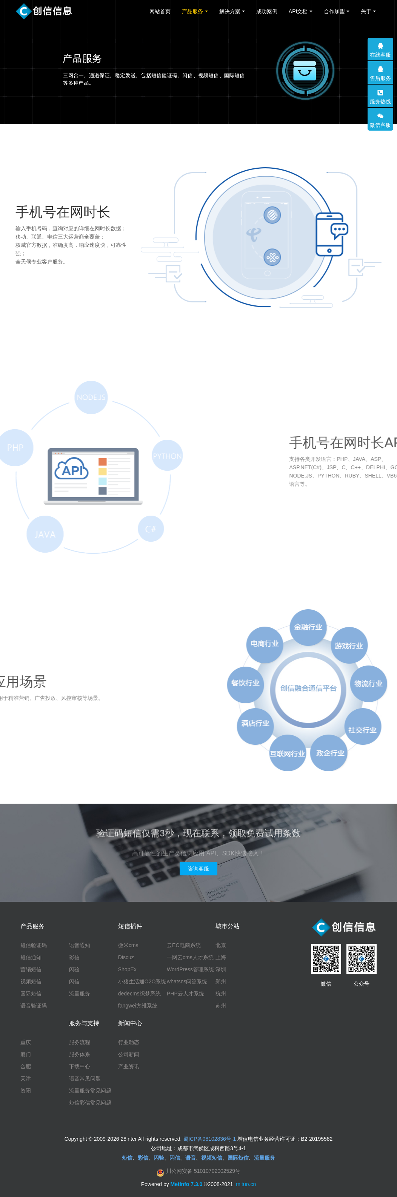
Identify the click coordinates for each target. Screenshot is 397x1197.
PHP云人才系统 (185, 994)
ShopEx (127, 969)
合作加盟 (334, 11)
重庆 (25, 1042)
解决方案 (229, 11)
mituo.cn (246, 1184)
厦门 (25, 1054)
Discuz (126, 957)
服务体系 (79, 1054)
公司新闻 (128, 1054)
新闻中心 (130, 1023)
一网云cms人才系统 (190, 957)
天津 (25, 1078)
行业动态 (128, 1042)
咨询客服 (198, 869)
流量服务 (79, 994)
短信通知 (31, 957)
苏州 (220, 1006)
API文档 (298, 11)
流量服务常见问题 (90, 1091)
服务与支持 (84, 1023)
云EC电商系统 (183, 945)
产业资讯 (128, 1066)
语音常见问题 (85, 1078)
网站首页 (160, 11)
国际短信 (31, 994)
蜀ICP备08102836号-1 (209, 1139)
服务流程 (79, 1042)
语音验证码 (33, 1006)
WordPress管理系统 (190, 969)
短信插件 (130, 926)
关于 (366, 11)
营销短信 (31, 969)
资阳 (25, 1091)
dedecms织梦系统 (139, 994)
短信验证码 (33, 945)
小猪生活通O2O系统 (142, 981)
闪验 (74, 969)
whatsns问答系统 (187, 981)
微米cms (128, 945)
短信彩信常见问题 (90, 1103)
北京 (220, 945)
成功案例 (266, 11)
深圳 (220, 969)
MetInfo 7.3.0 (187, 1184)
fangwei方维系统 (137, 1006)
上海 (220, 957)
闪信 (74, 981)
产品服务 (192, 11)
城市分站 (227, 926)
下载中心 (79, 1066)
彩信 (74, 957)
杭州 (220, 994)
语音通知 (79, 945)
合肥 (25, 1066)
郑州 (220, 981)
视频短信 (31, 981)
